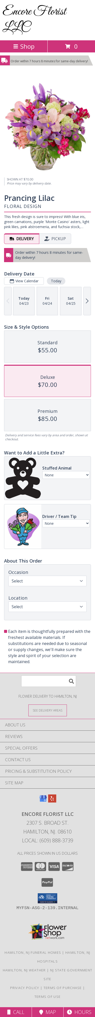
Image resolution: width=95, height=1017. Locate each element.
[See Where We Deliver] (47, 710)
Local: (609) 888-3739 (47, 840)
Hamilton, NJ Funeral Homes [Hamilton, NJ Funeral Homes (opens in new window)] (33, 952)
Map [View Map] (47, 1012)
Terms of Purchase (63, 987)
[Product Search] (48, 681)
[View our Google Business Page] (43, 801)
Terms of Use (47, 996)
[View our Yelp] (52, 801)
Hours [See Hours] (79, 1012)
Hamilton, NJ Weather (24, 970)
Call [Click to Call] (15, 1012)
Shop (23, 46)
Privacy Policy (24, 987)
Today (56, 281)
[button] (47, 898)
